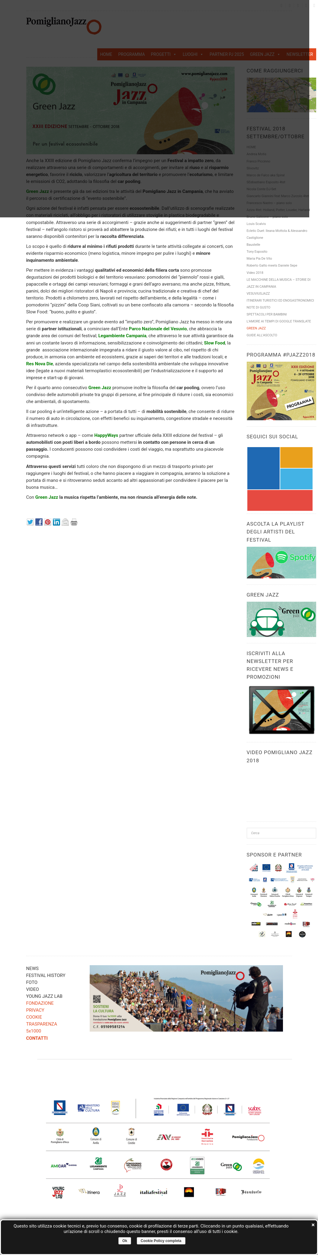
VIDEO (32, 989)
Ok (124, 1241)
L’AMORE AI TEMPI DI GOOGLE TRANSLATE (279, 321)
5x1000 (33, 1031)
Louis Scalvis (256, 224)
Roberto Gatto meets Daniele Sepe (272, 265)
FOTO (31, 982)
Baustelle (253, 245)
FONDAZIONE (40, 1003)
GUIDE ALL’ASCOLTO (262, 335)
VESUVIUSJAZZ (258, 294)
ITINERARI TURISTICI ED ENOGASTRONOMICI (280, 301)
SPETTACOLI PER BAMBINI (267, 314)
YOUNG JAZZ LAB (44, 996)
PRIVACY (35, 1010)
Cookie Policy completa (161, 1241)
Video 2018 (255, 273)
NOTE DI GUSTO (259, 307)
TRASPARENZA (41, 1024)
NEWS (32, 968)
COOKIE (34, 1017)
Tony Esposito (257, 252)
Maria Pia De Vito (259, 259)
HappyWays (106, 435)
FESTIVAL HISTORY (46, 975)
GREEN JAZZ (256, 328)
